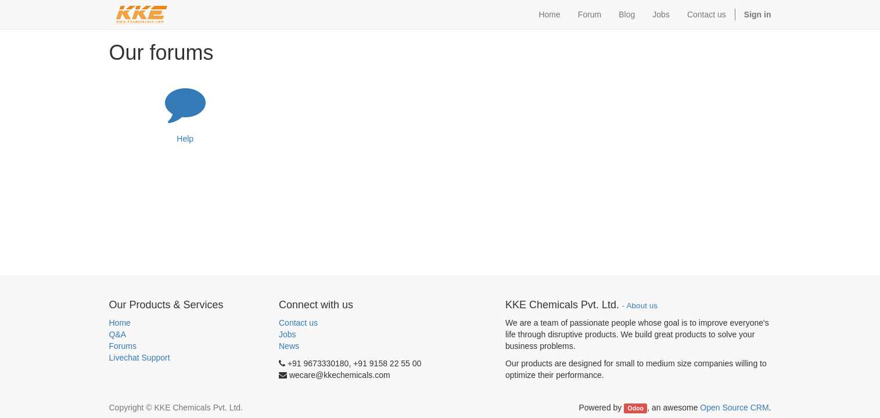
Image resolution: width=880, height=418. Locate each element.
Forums (123, 346)
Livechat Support (139, 357)
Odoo (636, 408)
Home (120, 322)
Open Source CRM (734, 407)
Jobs (287, 334)
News (289, 346)
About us (642, 305)
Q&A (118, 334)
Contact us (298, 322)
